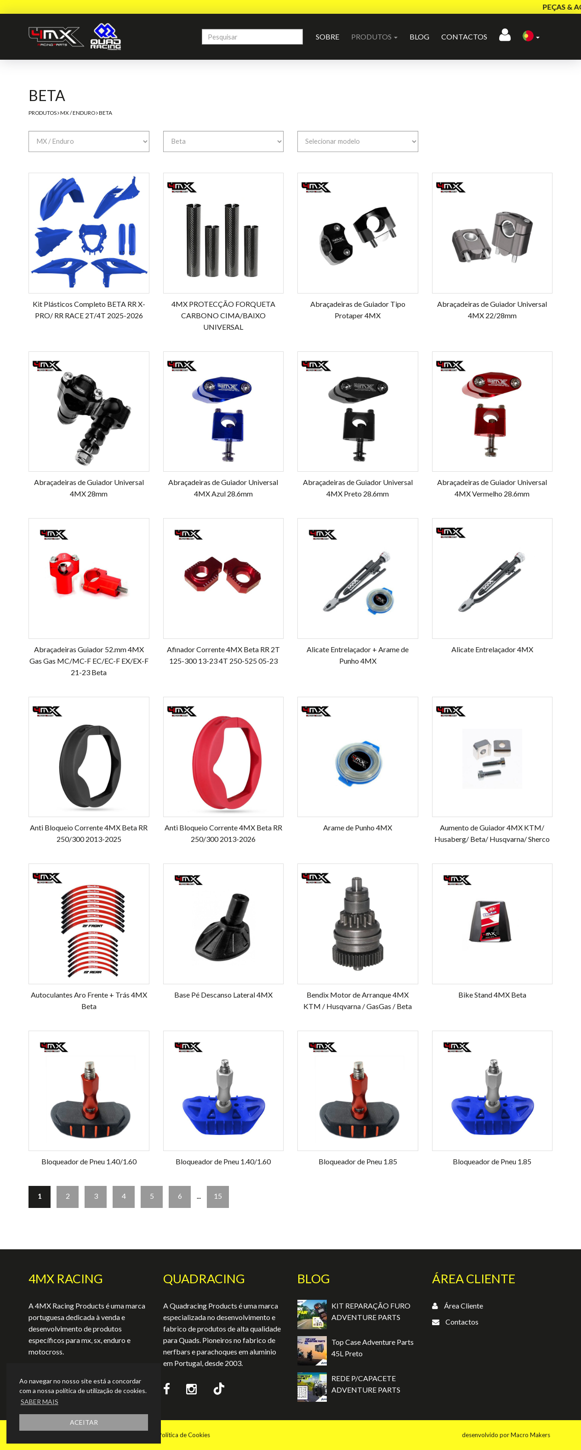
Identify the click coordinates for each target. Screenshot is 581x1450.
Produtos (42, 112)
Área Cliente (463, 1305)
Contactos (464, 36)
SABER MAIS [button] (39, 1401)
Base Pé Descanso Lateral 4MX (223, 994)
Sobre (327, 36)
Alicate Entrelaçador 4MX (492, 649)
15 (218, 1195)
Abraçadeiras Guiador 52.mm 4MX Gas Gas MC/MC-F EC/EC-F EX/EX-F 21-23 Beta (88, 661)
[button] (531, 36)
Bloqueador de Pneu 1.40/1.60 (89, 1161)
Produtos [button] (374, 36)
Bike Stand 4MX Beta (492, 994)
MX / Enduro (77, 112)
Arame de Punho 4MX (357, 827)
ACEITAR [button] (84, 1422)
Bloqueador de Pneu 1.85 (358, 1161)
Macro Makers (530, 1435)
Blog (419, 36)
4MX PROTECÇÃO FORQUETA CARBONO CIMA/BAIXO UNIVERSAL (223, 315)
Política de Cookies (184, 1435)
